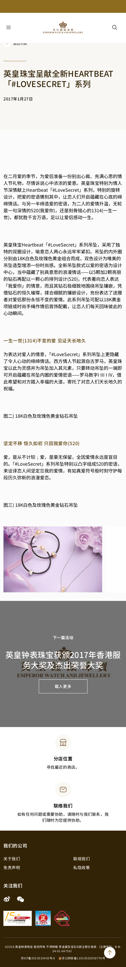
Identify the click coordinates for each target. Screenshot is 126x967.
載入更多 (63, 686)
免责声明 (11, 867)
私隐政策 (81, 867)
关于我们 (11, 858)
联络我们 (81, 858)
